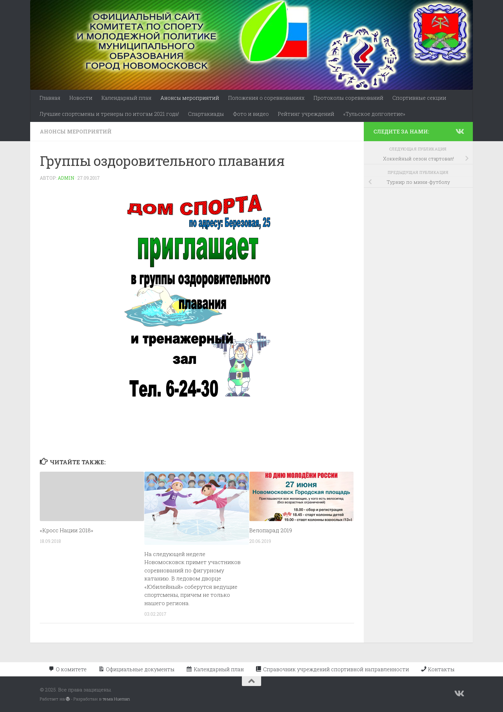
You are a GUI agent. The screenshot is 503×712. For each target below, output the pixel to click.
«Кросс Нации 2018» (66, 530)
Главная (49, 97)
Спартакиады (206, 113)
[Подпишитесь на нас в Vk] (459, 131)
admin (66, 178)
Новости (80, 97)
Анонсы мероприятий (189, 97)
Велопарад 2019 (270, 530)
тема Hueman (116, 699)
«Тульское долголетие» (374, 113)
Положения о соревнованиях (266, 97)
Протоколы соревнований (348, 97)
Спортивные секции (419, 97)
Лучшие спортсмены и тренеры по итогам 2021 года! (109, 113)
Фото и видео (251, 113)
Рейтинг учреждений (306, 113)
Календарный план (126, 97)
